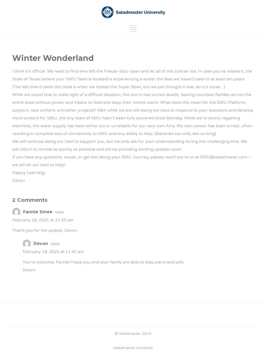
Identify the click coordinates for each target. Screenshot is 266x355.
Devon (41, 243)
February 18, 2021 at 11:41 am (53, 251)
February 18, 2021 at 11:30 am (42, 220)
